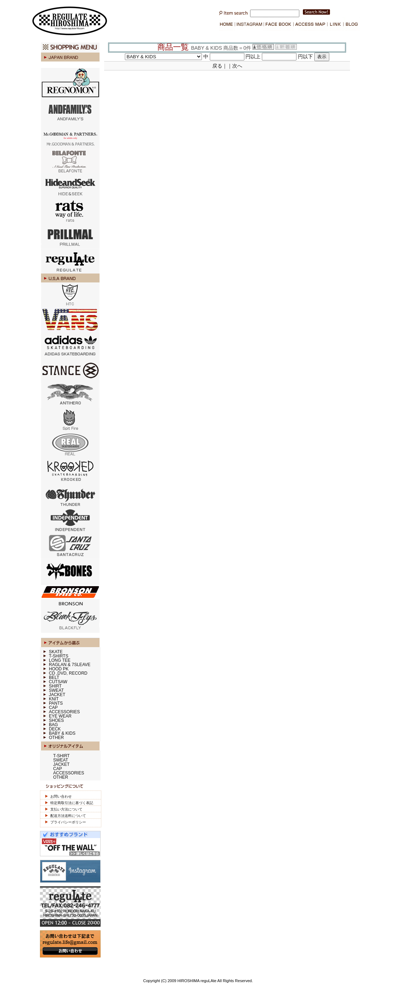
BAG (53, 724)
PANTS (56, 703)
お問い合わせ (61, 796)
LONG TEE (59, 660)
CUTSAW (58, 681)
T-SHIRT (61, 755)
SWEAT (56, 690)
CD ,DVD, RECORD (68, 673)
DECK (55, 729)
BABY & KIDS (62, 733)
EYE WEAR (60, 716)
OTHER (56, 737)
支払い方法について (66, 809)
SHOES (56, 720)
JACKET (57, 694)
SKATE (55, 651)
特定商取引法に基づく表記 (71, 803)
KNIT (54, 698)
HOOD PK (58, 668)
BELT (54, 677)
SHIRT (55, 686)
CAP (53, 707)
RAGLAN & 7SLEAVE (70, 664)
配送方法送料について (68, 816)
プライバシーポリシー (68, 822)
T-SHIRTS (58, 656)
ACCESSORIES (64, 711)
